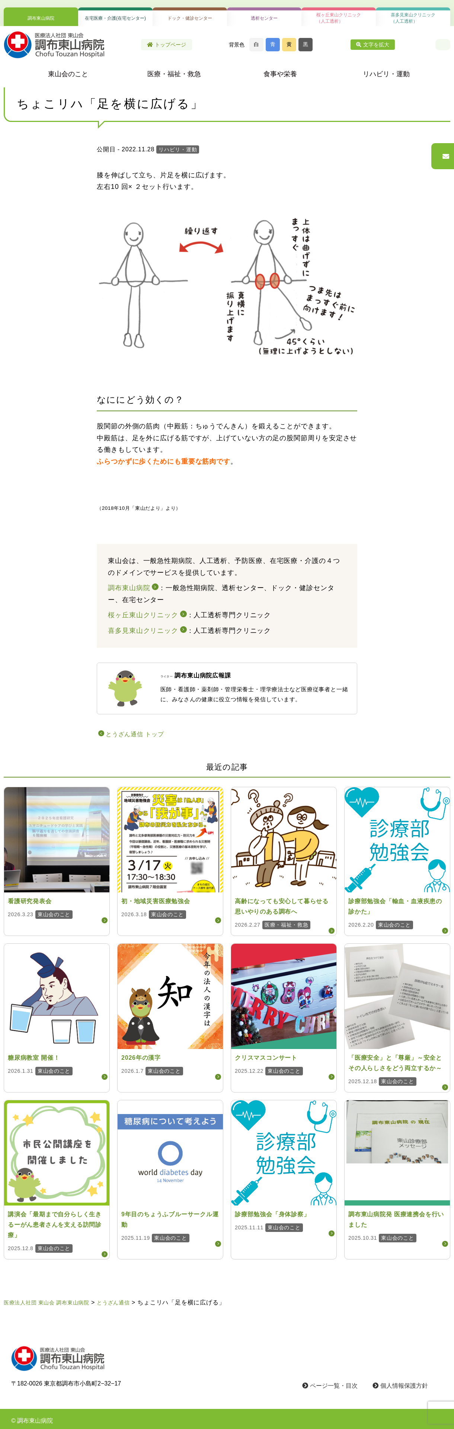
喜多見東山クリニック (143, 630)
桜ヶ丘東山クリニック (143, 615)
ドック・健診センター (189, 18)
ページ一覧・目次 (330, 1386)
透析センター (264, 18)
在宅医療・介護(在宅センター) (115, 18)
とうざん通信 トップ (135, 734)
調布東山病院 (41, 18)
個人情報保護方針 (400, 1386)
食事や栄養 (280, 74)
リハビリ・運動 (386, 74)
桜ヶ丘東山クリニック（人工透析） (338, 18)
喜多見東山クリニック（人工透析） (413, 18)
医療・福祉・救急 (174, 74)
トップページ (166, 45)
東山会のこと (68, 74)
